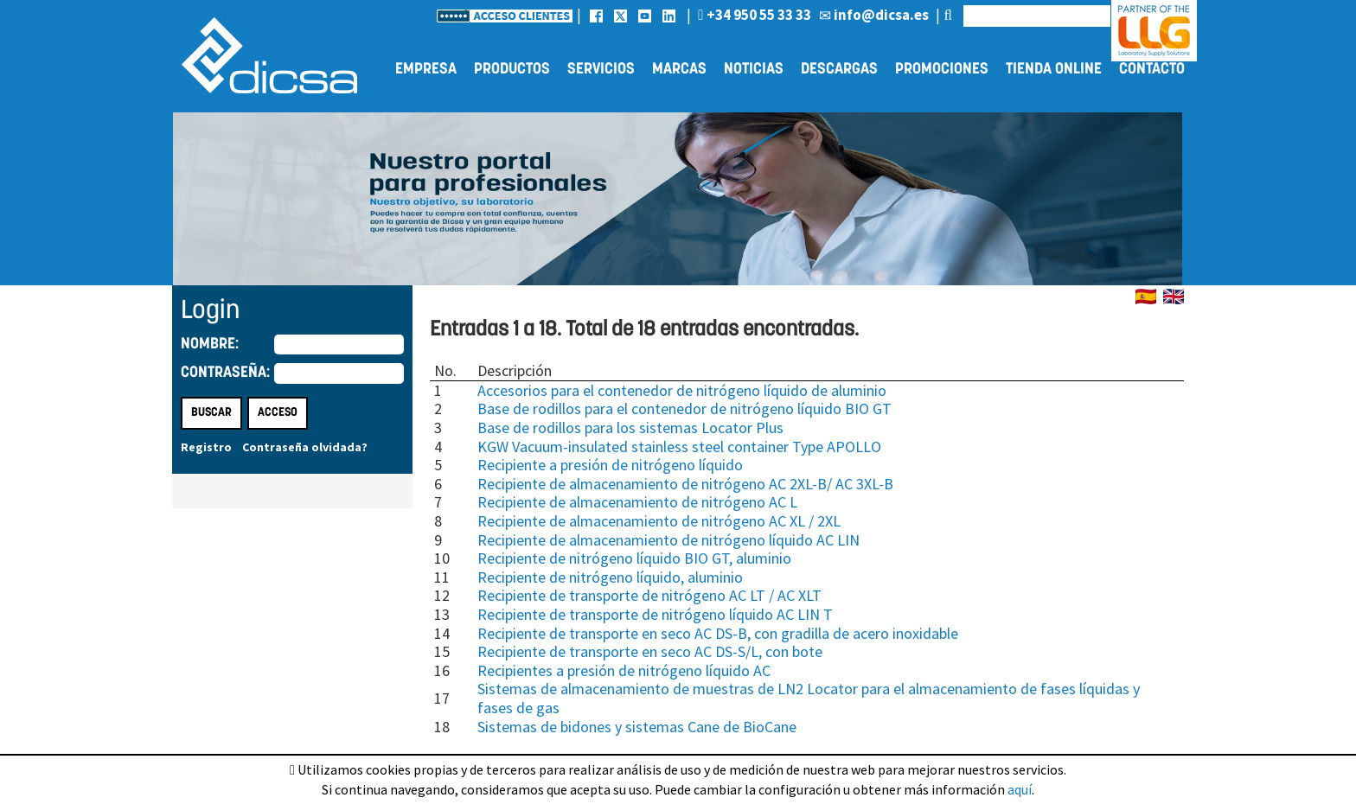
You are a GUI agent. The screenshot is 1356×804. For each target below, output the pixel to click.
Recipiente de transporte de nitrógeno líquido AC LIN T (655, 614)
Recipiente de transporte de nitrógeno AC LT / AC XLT (649, 595)
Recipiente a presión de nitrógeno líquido (610, 465)
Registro (206, 447)
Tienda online (1054, 69)
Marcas (679, 69)
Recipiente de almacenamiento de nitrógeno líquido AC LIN (668, 540)
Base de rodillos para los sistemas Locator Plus (630, 427)
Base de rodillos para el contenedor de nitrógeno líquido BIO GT (684, 408)
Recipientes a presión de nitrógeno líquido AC (624, 670)
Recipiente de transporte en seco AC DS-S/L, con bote (649, 651)
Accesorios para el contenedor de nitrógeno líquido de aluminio (681, 390)
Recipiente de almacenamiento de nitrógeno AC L (637, 502)
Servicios (601, 69)
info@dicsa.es (874, 14)
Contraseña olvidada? (305, 447)
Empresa (426, 69)
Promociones (941, 69)
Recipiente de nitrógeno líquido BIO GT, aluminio (634, 558)
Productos (512, 69)
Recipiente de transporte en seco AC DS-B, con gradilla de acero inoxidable (717, 633)
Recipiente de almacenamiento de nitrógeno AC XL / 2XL (659, 521)
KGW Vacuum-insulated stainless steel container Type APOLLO (679, 446)
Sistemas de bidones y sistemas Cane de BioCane (636, 727)
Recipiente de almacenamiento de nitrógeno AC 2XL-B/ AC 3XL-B (685, 484)
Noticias (754, 69)
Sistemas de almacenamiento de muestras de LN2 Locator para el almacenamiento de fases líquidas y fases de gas (808, 698)
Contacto (1152, 69)
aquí (1019, 789)
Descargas (839, 69)
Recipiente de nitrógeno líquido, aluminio (610, 577)
